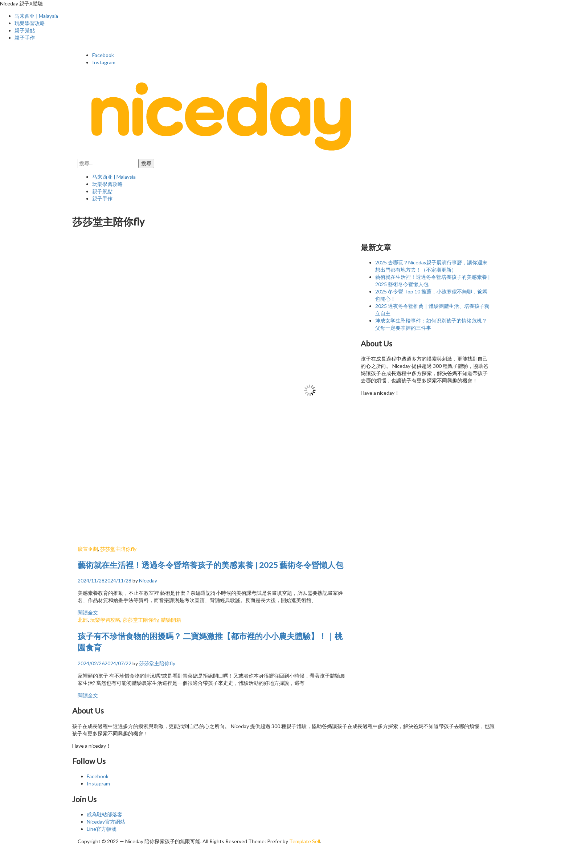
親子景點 (25, 30)
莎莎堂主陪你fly (118, 549)
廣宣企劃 (88, 549)
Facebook (103, 55)
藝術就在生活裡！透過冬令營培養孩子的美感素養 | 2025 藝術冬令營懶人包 (210, 565)
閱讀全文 (88, 612)
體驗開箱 (171, 620)
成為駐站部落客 (104, 814)
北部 (83, 620)
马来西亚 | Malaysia (36, 16)
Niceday (148, 580)
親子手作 (25, 37)
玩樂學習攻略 (30, 23)
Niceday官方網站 (106, 821)
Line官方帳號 (101, 829)
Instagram (103, 62)
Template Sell (304, 841)
